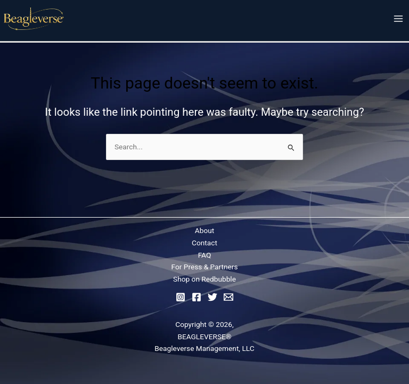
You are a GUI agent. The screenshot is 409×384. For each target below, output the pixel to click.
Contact (204, 242)
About (204, 230)
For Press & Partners (204, 266)
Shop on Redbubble (204, 279)
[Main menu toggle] (399, 19)
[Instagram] (180, 297)
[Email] (228, 297)
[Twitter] (212, 297)
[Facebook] (196, 297)
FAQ (204, 255)
